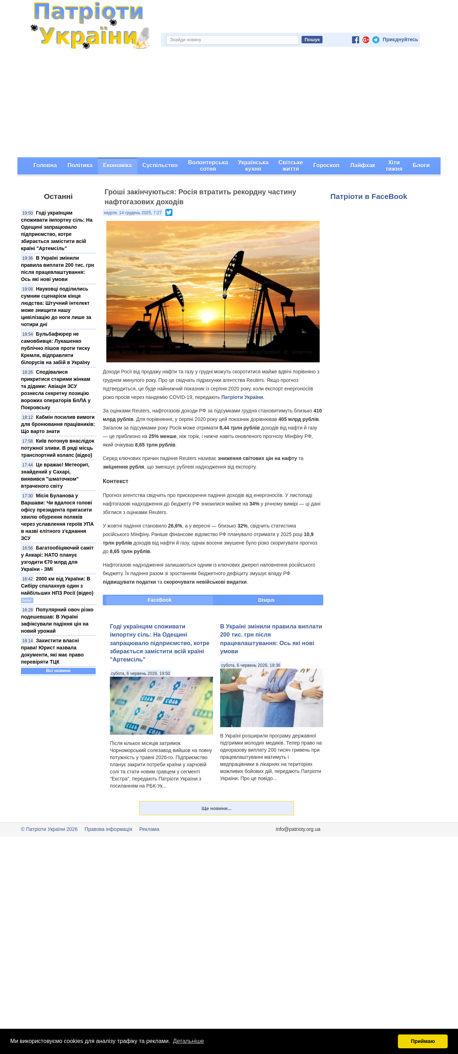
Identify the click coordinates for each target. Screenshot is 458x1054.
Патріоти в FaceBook (368, 196)
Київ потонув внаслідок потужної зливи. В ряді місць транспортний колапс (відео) (57, 448)
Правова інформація (108, 829)
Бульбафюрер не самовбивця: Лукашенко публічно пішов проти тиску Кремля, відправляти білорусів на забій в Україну (55, 348)
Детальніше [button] (188, 1041)
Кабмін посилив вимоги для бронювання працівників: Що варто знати (58, 424)
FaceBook (160, 600)
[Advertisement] (229, 104)
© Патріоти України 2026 (49, 829)
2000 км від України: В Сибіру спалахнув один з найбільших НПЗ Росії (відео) (57, 586)
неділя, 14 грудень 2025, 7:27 (133, 212)
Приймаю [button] (423, 1041)
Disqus (266, 600)
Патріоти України (242, 397)
